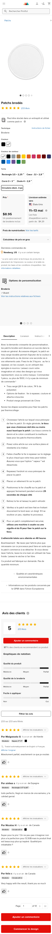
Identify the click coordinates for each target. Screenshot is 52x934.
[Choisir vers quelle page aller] (26, 906)
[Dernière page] (45, 906)
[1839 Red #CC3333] (39, 156)
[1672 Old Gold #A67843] (19, 156)
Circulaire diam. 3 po (12, 188)
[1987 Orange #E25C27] (29, 156)
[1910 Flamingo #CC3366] (34, 156)
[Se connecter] (37, 3)
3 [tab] (27, 323)
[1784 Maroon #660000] (44, 156)
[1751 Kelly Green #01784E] (19, 162)
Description (9, 336)
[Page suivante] (39, 906)
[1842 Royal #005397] (3, 162)
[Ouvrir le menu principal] (4, 3)
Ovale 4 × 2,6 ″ (24, 181)
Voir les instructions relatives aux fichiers (20, 296)
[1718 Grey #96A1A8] (13, 156)
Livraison (24, 336)
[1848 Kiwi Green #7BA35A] (24, 162)
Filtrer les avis (26, 713)
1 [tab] (21, 323)
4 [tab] (31, 323)
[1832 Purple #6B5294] (13, 162)
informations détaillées (10, 268)
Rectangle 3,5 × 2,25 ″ (13, 174)
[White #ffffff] (8, 144)
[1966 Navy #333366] (49, 156)
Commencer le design (26, 929)
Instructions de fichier (41, 128)
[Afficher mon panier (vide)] (49, 3)
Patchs (7, 20)
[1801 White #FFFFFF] (3, 156)
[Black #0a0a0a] (3, 144)
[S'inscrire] (43, 3)
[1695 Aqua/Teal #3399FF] (8, 162)
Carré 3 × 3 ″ (8, 181)
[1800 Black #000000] (8, 156)
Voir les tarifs (32, 230)
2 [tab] (24, 323)
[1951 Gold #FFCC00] (24, 156)
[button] (26, 239)
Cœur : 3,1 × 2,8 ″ (35, 174)
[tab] (20, 95)
